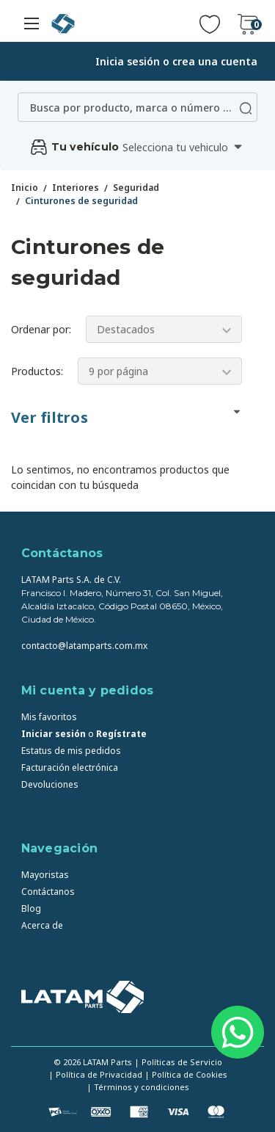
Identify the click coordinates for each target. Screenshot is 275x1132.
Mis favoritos (49, 717)
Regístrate (121, 734)
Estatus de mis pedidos (71, 750)
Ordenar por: (41, 329)
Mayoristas (45, 874)
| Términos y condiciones (138, 1086)
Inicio (24, 187)
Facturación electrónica (69, 767)
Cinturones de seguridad (81, 201)
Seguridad (136, 187)
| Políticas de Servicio (178, 1061)
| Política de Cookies (185, 1074)
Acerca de (42, 925)
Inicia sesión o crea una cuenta (176, 61)
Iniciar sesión (53, 734)
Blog (31, 908)
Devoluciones (49, 784)
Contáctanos (48, 891)
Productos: (37, 371)
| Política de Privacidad (95, 1074)
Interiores (75, 187)
